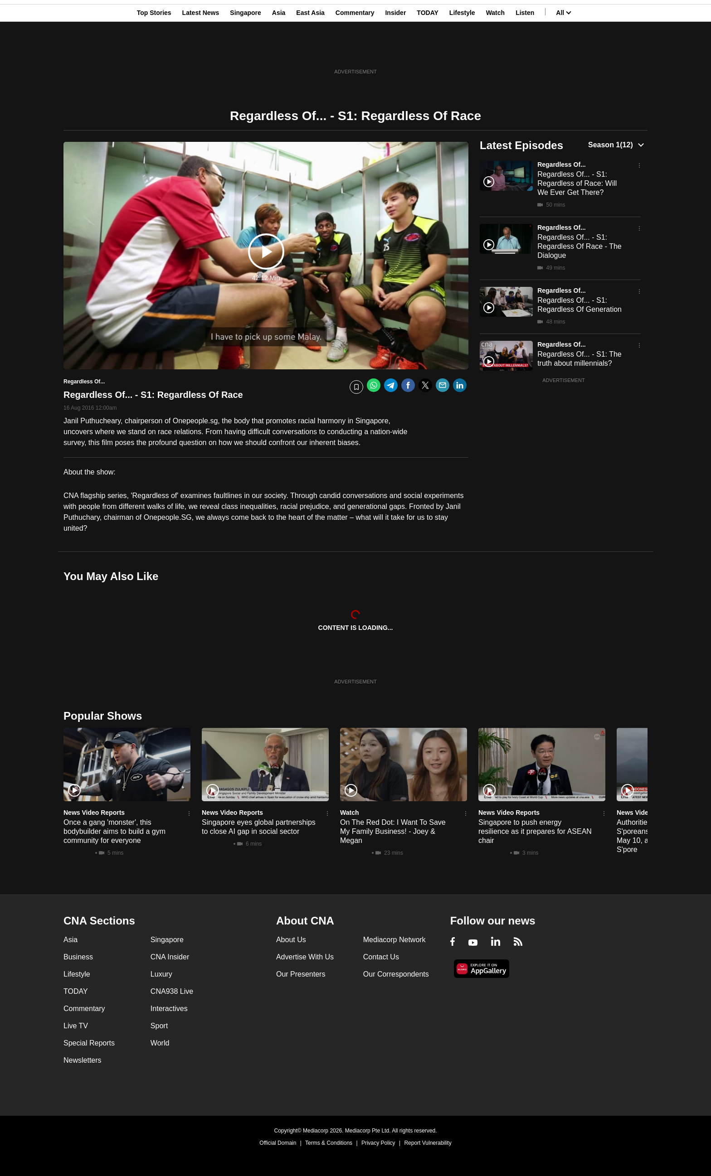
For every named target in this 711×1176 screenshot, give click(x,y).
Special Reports (89, 1043)
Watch (495, 51)
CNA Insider (170, 957)
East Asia (310, 51)
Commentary (355, 51)
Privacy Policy (378, 1143)
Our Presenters (300, 974)
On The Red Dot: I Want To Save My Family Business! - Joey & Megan (393, 831)
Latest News (200, 51)
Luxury (161, 974)
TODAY (427, 51)
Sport (159, 1026)
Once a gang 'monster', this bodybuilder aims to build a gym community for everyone (114, 831)
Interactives (169, 1008)
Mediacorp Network (394, 940)
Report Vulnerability (427, 1143)
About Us (291, 940)
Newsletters (82, 1060)
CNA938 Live (172, 991)
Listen (525, 51)
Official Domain (277, 1143)
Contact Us (381, 957)
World (160, 1043)
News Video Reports (94, 812)
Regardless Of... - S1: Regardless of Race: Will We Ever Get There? (577, 183)
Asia (279, 51)
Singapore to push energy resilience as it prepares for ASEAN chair (535, 831)
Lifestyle (462, 51)
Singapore (245, 51)
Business (78, 957)
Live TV (75, 1026)
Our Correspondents (396, 974)
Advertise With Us (305, 957)
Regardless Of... (561, 164)
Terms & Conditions (328, 1143)
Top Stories (154, 51)
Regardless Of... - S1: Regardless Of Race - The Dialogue (579, 246)
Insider (395, 51)
